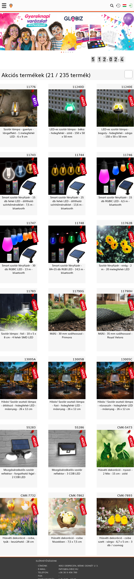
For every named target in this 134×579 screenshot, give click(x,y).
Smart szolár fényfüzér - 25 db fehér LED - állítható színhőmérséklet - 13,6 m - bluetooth (67, 203)
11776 (31, 86)
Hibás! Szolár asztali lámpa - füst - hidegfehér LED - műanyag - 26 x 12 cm (67, 405)
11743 (31, 154)
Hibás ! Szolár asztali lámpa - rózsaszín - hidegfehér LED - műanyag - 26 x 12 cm (115, 405)
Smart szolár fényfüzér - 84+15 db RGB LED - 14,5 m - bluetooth (67, 269)
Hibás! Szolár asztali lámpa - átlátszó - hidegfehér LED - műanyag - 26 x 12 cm (18, 405)
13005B (78, 359)
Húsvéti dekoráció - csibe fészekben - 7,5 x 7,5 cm (67, 539)
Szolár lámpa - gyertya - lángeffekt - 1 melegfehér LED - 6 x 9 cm (19, 132)
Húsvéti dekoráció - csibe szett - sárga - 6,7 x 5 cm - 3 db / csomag (115, 541)
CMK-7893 (124, 495)
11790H (126, 291)
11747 (31, 223)
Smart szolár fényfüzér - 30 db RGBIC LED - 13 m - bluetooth (18, 269)
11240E (126, 86)
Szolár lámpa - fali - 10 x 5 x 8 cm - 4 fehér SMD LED (18, 335)
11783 (31, 291)
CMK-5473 (124, 427)
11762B (126, 223)
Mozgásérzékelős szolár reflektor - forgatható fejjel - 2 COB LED (18, 473)
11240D (78, 86)
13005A (30, 359)
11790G (78, 291)
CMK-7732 (28, 495)
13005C (126, 359)
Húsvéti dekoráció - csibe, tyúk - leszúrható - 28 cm (19, 539)
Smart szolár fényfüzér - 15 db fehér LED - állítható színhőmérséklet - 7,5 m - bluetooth (18, 203)
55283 (31, 427)
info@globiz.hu (68, 569)
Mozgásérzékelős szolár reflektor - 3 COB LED (67, 471)
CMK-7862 (76, 495)
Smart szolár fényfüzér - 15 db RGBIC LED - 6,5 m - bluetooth (115, 201)
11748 (79, 223)
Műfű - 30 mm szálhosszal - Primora (67, 335)
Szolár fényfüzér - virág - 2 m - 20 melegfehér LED (115, 267)
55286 (79, 427)
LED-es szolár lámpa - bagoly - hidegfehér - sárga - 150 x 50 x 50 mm (115, 132)
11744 (79, 154)
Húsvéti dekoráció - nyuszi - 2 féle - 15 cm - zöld (115, 471)
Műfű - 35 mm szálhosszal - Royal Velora (115, 335)
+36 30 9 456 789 (68, 572)
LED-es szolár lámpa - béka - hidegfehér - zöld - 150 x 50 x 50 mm (67, 132)
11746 (127, 154)
